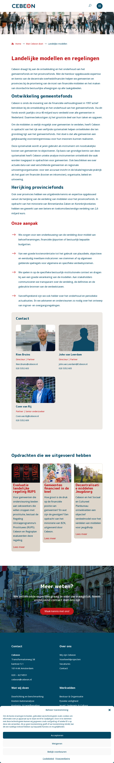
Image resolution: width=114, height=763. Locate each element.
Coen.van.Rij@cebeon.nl (27, 416)
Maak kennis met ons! (57, 611)
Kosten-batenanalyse (22, 700)
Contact (64, 668)
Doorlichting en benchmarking (27, 696)
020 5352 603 (22, 368)
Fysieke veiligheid (69, 700)
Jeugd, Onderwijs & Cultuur (74, 705)
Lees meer (19, 547)
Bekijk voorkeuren (57, 751)
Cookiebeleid (48, 758)
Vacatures (65, 663)
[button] (109, 709)
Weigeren (57, 743)
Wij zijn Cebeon (68, 654)
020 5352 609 (22, 420)
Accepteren (57, 735)
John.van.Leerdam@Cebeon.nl (73, 364)
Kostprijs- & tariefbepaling (25, 705)
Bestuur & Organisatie (71, 696)
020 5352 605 (65, 368)
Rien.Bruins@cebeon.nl (27, 364)
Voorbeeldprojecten (70, 659)
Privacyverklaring (63, 758)
